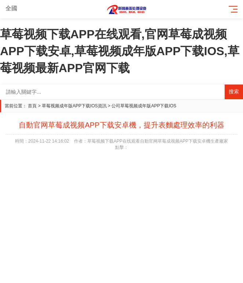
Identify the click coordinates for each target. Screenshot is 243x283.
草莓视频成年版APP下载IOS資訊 (74, 105)
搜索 (234, 91)
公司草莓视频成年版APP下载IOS (143, 105)
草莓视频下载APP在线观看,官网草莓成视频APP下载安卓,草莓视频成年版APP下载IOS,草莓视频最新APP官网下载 (119, 51)
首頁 (32, 105)
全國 (15, 8)
